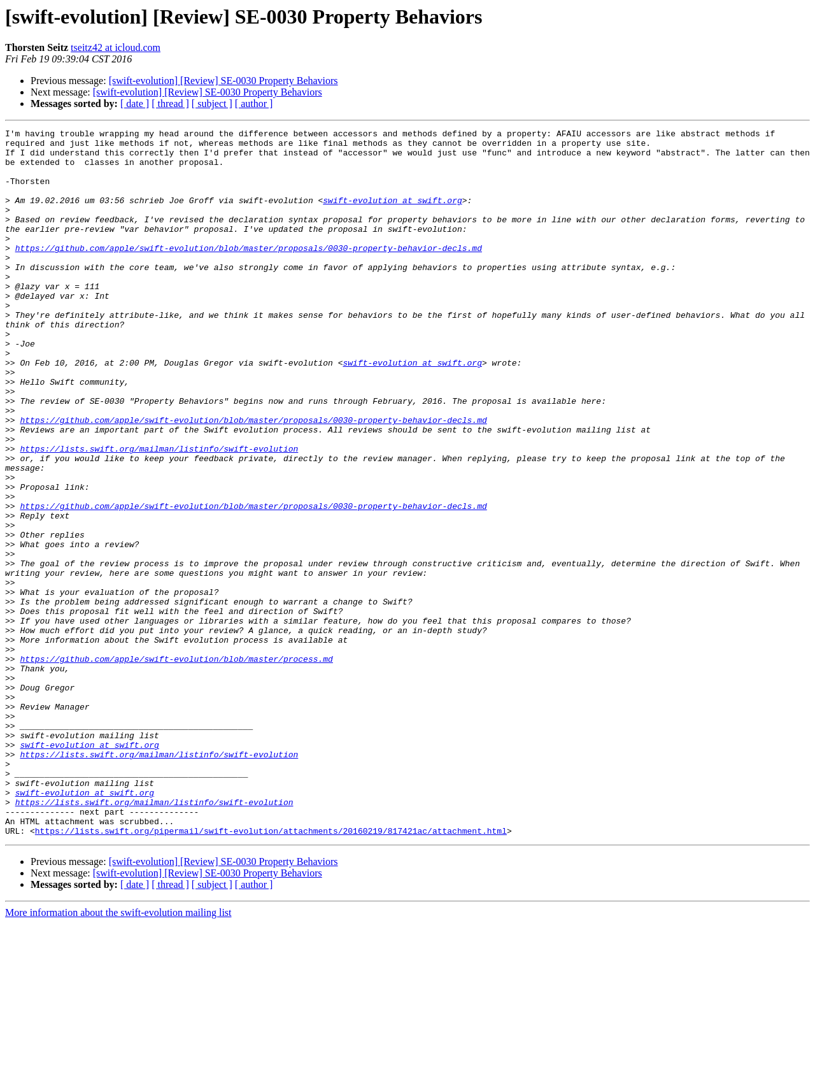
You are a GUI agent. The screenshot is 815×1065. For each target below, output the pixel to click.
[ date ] (134, 103)
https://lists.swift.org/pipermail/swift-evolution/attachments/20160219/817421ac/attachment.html (271, 972)
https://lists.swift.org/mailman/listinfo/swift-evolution (159, 513)
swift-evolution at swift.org (392, 215)
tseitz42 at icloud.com (115, 47)
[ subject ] (212, 103)
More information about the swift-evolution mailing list (118, 1053)
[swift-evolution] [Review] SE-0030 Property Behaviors (223, 80)
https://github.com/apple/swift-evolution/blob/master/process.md (176, 765)
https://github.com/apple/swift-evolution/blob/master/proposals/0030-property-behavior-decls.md (248, 272)
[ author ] (254, 103)
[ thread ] (170, 103)
